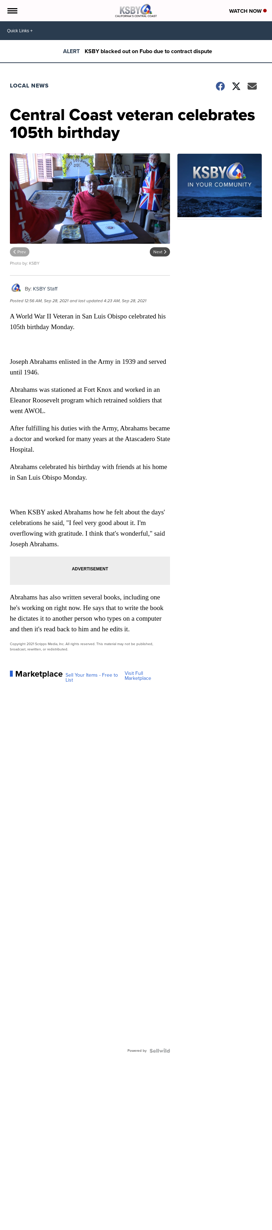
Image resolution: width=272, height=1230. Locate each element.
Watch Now (248, 11)
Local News (29, 85)
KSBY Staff (45, 289)
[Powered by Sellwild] (159, 1050)
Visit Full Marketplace (138, 676)
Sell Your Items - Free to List (92, 678)
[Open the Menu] (11, 10)
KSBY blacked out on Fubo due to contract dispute (148, 51)
